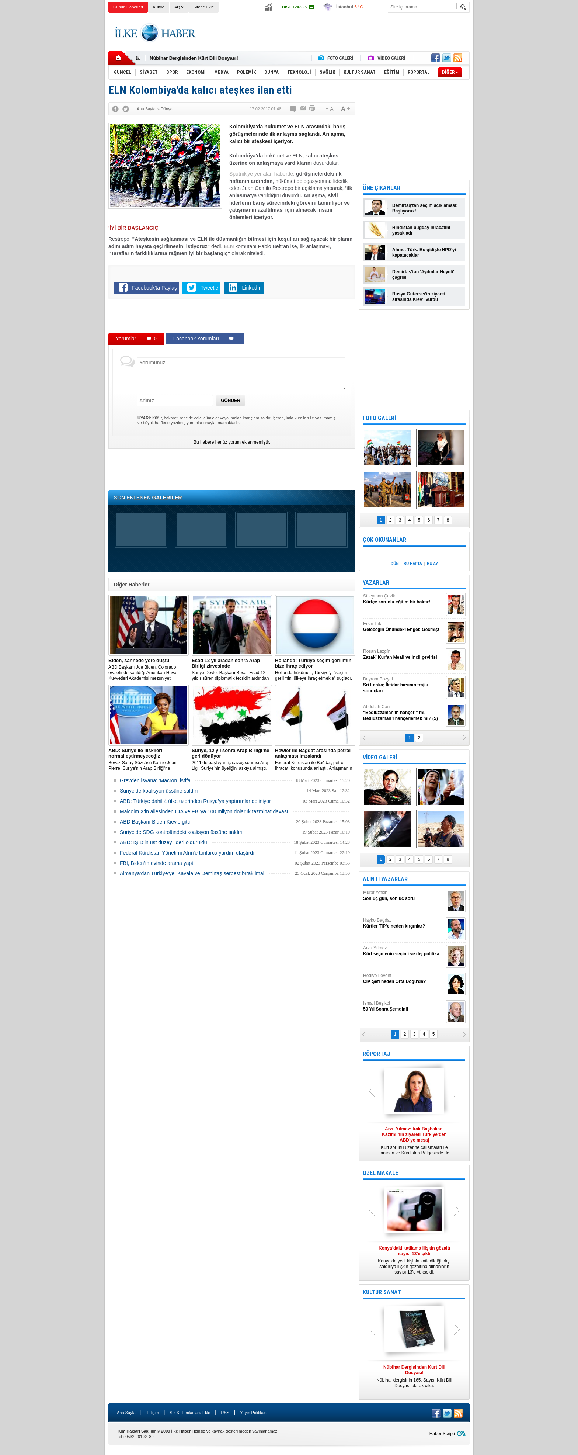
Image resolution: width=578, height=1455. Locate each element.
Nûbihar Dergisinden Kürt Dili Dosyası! (194, 58)
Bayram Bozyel (403, 685)
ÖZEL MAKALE (380, 1173)
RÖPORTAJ (376, 1053)
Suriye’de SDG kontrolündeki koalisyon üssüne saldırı (181, 832)
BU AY (432, 564)
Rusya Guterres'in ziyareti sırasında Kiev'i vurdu (419, 296)
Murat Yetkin (403, 895)
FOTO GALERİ (379, 418)
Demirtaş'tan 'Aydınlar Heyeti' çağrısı (423, 274)
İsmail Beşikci (403, 1006)
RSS (225, 1412)
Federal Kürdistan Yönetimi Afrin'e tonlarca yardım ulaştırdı (187, 853)
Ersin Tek (403, 627)
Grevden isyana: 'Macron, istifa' (155, 780)
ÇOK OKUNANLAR (384, 539)
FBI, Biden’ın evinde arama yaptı (157, 863)
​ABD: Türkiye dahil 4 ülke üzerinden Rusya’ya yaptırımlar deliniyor (195, 801)
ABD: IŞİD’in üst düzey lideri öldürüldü (163, 842)
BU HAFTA (413, 564)
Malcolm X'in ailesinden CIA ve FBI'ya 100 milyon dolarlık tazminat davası (204, 811)
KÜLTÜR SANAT (382, 1292)
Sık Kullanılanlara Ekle (190, 1412)
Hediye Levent (403, 978)
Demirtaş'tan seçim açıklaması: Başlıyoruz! (425, 208)
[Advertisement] (506, 129)
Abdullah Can (403, 712)
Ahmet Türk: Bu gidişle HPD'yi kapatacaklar (424, 252)
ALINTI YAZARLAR (385, 879)
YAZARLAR (376, 582)
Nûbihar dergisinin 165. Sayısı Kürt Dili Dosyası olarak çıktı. (414, 1376)
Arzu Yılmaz (403, 951)
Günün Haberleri (128, 7)
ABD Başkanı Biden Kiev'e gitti (155, 822)
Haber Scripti (442, 1433)
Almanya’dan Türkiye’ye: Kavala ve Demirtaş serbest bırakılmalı (193, 873)
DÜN (395, 564)
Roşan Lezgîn (403, 654)
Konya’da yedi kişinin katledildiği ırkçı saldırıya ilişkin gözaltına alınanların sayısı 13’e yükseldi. (414, 1260)
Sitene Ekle (203, 7)
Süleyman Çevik (403, 599)
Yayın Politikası (253, 1412)
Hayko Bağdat (403, 923)
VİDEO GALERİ (380, 757)
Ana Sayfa (126, 1412)
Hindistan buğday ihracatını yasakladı (421, 230)
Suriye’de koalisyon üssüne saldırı (159, 791)
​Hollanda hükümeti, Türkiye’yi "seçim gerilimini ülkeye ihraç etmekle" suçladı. (315, 669)
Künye (158, 7)
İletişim (152, 1412)
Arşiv (178, 7)
